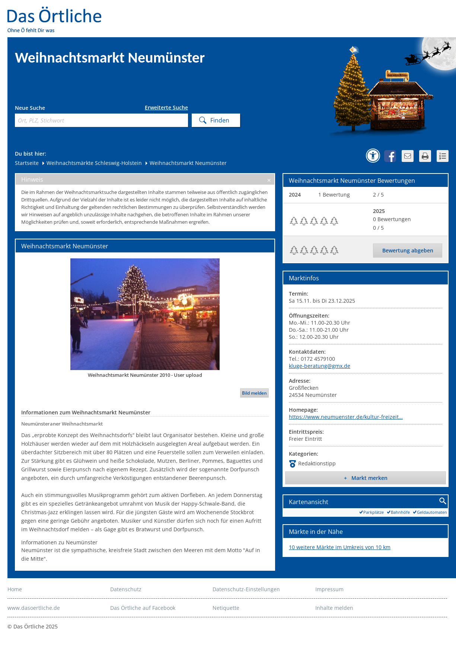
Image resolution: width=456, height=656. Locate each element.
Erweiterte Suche (166, 107)
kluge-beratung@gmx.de (319, 365)
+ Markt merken (366, 477)
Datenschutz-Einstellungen (246, 589)
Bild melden (254, 393)
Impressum (329, 589)
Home (14, 589)
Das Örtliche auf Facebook (142, 607)
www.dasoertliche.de (33, 607)
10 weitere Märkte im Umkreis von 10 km (339, 547)
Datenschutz (125, 589)
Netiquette (226, 607)
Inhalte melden (334, 607)
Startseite (27, 162)
